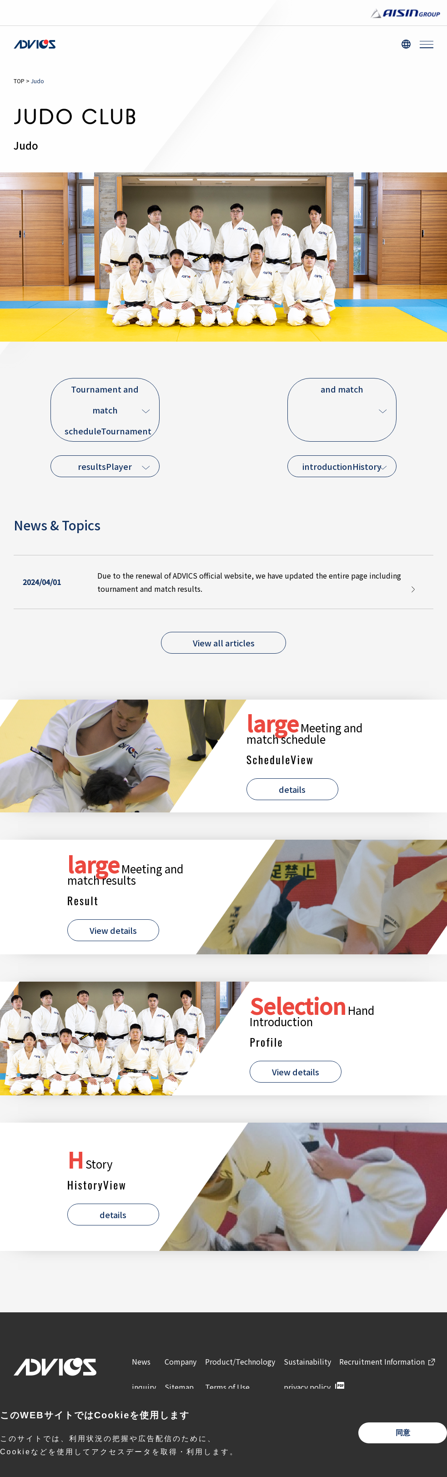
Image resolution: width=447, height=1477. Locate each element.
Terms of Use (227, 1386)
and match (342, 389)
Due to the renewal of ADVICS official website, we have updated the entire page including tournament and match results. (249, 582)
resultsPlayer (105, 466)
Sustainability (307, 1361)
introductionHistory (342, 466)
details (292, 789)
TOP (19, 81)
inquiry (144, 1386)
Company (180, 1361)
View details (113, 930)
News (141, 1361)
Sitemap (179, 1386)
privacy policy (307, 1387)
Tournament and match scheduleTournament (108, 410)
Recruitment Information (382, 1361)
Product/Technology (240, 1361)
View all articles (224, 643)
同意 (403, 1433)
